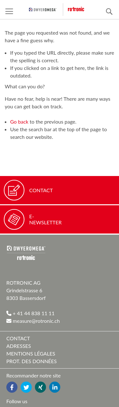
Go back (19, 122)
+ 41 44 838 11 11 (30, 313)
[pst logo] (46, 9)
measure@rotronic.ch (33, 321)
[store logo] (80, 9)
